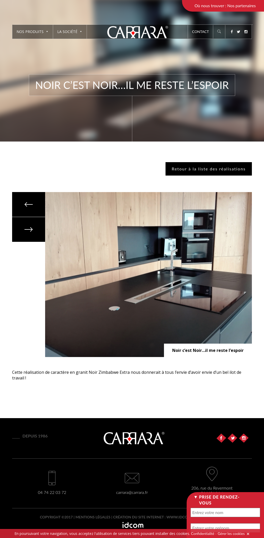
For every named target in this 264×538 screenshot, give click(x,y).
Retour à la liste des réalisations (209, 168)
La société (69, 31)
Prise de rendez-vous (219, 499)
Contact (200, 31)
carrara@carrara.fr (132, 492)
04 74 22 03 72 (52, 492)
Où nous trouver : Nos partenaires (225, 5)
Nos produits (32, 31)
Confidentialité (202, 533)
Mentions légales (93, 517)
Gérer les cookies (231, 533)
